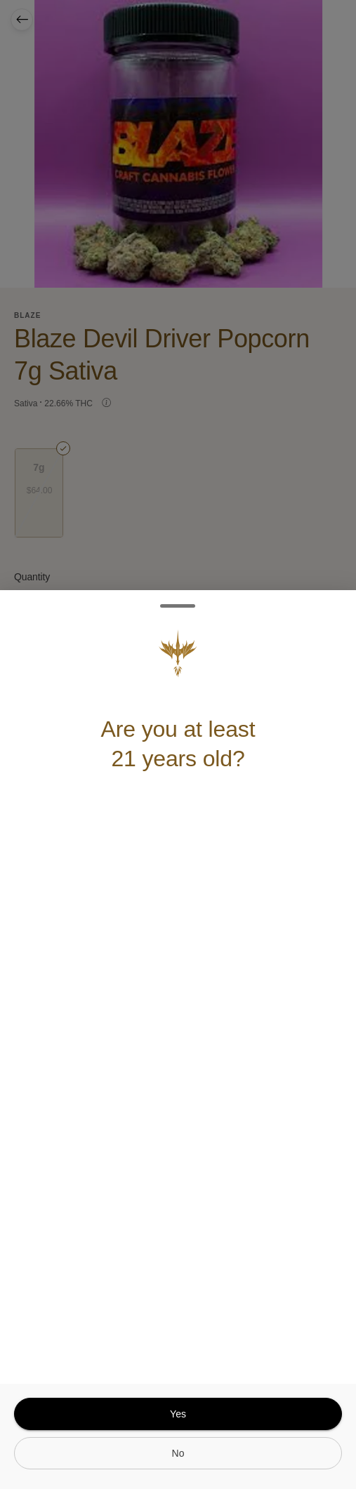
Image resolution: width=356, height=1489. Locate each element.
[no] (178, 1453)
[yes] (178, 1414)
